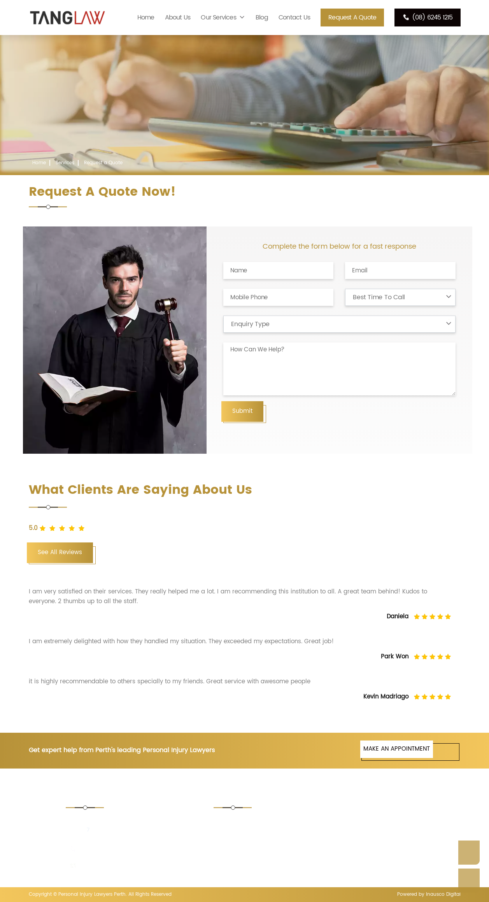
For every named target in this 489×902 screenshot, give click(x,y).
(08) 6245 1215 (427, 17)
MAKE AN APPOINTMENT (396, 749)
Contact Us (294, 17)
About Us (178, 17)
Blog (262, 17)
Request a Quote (352, 17)
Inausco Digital (443, 894)
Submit (242, 411)
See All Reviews (60, 552)
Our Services (218, 17)
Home (145, 17)
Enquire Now (469, 853)
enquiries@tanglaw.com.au (117, 865)
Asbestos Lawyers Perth (366, 823)
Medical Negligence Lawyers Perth (380, 853)
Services (65, 163)
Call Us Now (469, 881)
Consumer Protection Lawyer (263, 853)
